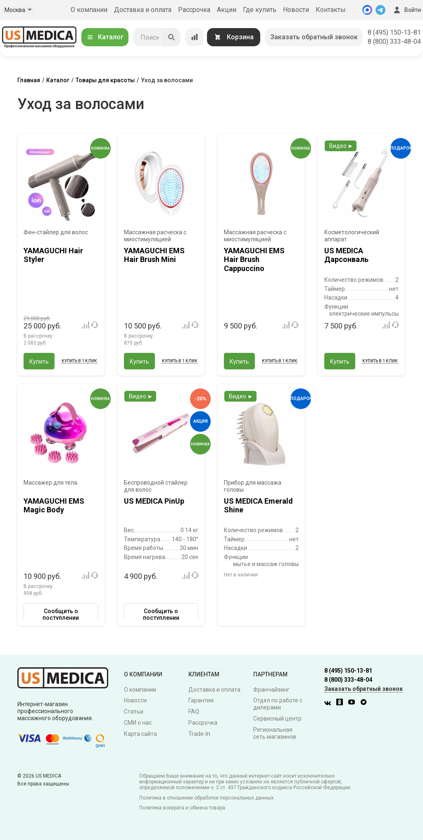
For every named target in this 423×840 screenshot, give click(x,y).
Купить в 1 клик (79, 361)
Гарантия (201, 700)
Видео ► (341, 146)
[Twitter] (365, 703)
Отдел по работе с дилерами (277, 704)
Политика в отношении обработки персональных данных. (207, 798)
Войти (406, 10)
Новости (296, 10)
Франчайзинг (271, 689)
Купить (39, 361)
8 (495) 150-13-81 (394, 32)
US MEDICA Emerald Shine (258, 505)
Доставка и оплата (142, 10)
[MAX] (367, 10)
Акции (226, 10)
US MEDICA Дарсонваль (346, 255)
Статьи (133, 711)
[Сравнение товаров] (194, 37)
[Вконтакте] (329, 703)
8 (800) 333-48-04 (394, 41)
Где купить (259, 10)
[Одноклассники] (341, 703)
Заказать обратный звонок (314, 37)
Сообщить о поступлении (61, 614)
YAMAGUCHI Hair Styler (53, 255)
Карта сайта (140, 734)
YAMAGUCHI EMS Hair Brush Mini (154, 255)
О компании (89, 10)
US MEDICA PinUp (154, 501)
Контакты (331, 10)
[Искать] (171, 37)
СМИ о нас (138, 722)
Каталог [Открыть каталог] (105, 37)
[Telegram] (380, 10)
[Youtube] (353, 703)
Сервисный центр (277, 718)
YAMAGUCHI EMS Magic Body (54, 505)
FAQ (193, 711)
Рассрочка (194, 10)
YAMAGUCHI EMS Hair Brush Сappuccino (254, 259)
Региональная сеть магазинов (274, 733)
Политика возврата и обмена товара (182, 808)
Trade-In (199, 734)
